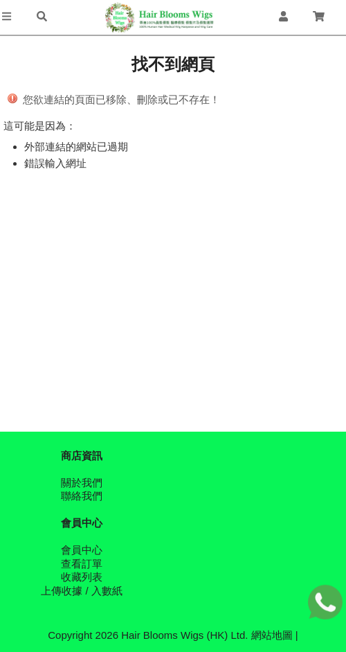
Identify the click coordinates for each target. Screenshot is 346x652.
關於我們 (81, 482)
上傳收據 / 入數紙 (81, 591)
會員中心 (81, 550)
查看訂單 (81, 564)
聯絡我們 (81, 496)
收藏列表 (81, 577)
